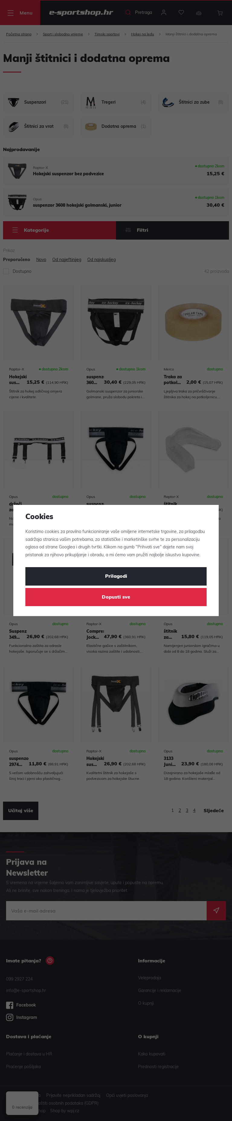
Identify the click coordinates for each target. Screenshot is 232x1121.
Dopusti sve (116, 597)
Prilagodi (116, 576)
